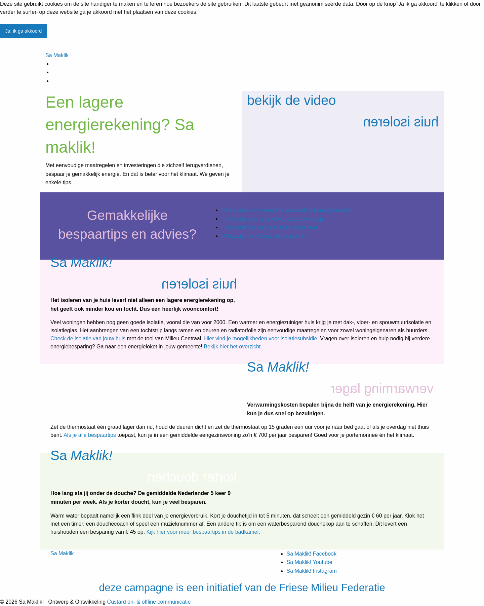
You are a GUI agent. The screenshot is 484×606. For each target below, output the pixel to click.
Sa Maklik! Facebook (311, 554)
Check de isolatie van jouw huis (87, 338)
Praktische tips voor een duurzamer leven (270, 227)
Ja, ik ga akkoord (23, 31)
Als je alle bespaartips (90, 435)
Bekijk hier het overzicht (232, 346)
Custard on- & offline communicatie (149, 602)
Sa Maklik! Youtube (309, 562)
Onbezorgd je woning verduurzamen (264, 236)
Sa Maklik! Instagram (311, 571)
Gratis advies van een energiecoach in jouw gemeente (286, 210)
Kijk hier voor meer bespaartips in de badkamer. (203, 532)
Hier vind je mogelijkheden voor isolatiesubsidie (260, 338)
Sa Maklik (57, 55)
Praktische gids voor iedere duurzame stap (272, 219)
